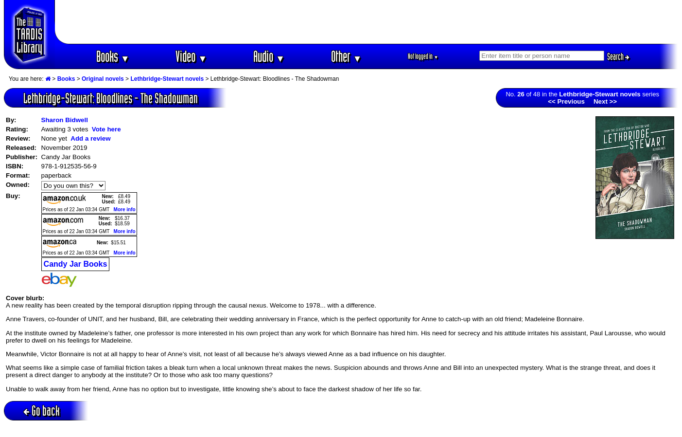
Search (618, 56)
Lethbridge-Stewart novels (167, 78)
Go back (41, 410)
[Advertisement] (366, 22)
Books (113, 56)
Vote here (106, 129)
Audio (269, 56)
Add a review (90, 138)
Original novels (103, 78)
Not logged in (423, 56)
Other (346, 56)
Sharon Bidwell (64, 120)
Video (191, 56)
